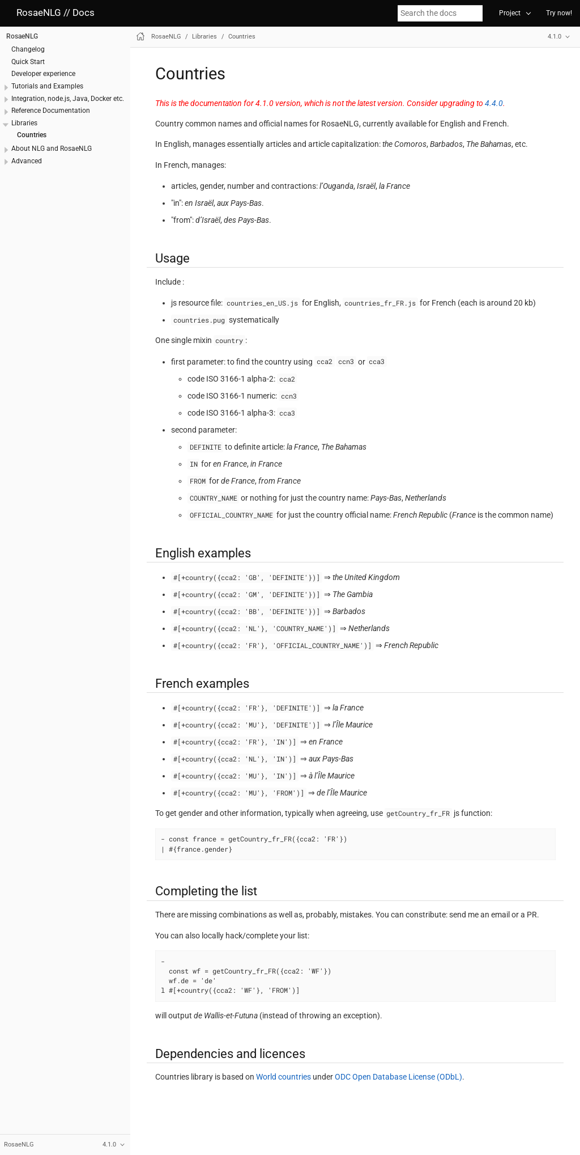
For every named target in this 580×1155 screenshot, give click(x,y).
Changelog (28, 49)
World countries (283, 1076)
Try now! (559, 13)
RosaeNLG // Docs (55, 12)
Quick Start (28, 62)
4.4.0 (494, 103)
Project (510, 13)
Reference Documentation (50, 111)
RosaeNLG (22, 36)
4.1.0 (554, 36)
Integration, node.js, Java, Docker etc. (67, 99)
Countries (31, 135)
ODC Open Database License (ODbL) (398, 1076)
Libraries (24, 123)
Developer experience (43, 74)
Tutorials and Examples (47, 86)
